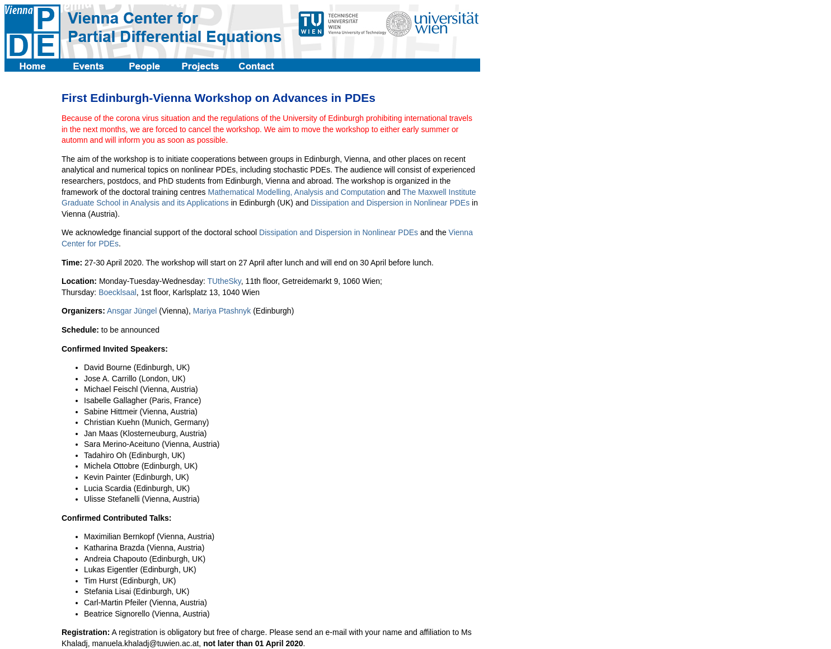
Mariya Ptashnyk (222, 310)
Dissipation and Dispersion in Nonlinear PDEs (390, 202)
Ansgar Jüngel (132, 310)
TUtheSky (224, 281)
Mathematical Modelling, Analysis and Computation (296, 192)
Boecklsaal (117, 292)
